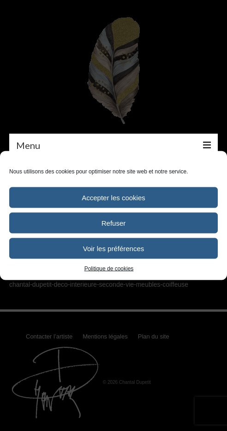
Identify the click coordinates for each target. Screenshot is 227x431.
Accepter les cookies (113, 197)
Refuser (114, 223)
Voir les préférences (113, 248)
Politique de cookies (109, 268)
